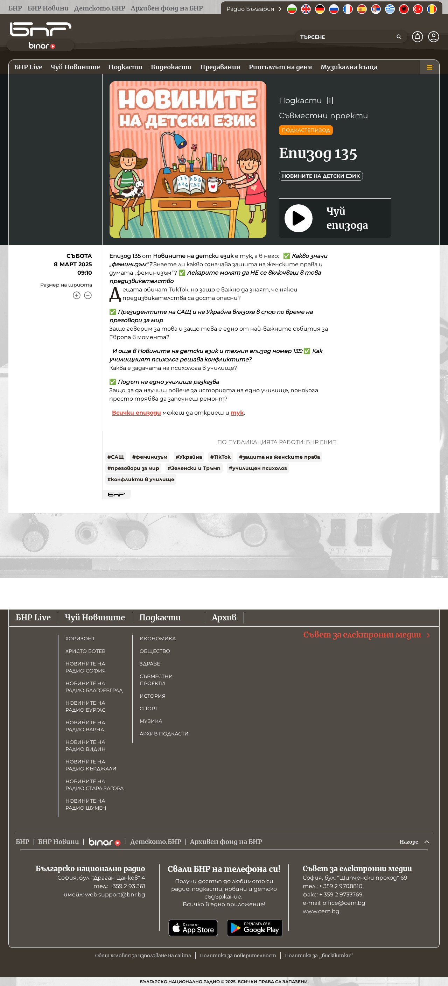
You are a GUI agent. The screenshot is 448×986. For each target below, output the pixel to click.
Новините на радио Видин (85, 744)
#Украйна (189, 457)
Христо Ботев (85, 649)
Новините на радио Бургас (85, 704)
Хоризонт (80, 637)
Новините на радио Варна (85, 724)
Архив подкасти (164, 732)
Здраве (150, 662)
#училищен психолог (258, 468)
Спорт (149, 707)
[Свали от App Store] (193, 928)
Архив (224, 616)
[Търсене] (399, 36)
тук (237, 412)
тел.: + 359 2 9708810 (333, 886)
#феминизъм (149, 457)
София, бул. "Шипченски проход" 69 (355, 877)
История (153, 694)
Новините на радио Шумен (85, 802)
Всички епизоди (136, 412)
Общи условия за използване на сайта (143, 955)
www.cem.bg (321, 911)
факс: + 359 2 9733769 (333, 894)
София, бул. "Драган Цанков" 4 (101, 877)
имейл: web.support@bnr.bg (104, 894)
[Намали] (88, 295)
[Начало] (40, 29)
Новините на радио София (85, 665)
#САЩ (115, 457)
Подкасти (300, 100)
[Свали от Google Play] (255, 928)
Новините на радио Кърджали (91, 763)
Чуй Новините (95, 616)
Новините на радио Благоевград (94, 685)
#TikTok (220, 457)
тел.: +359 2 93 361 (119, 886)
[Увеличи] (76, 295)
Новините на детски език (321, 176)
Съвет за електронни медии (367, 633)
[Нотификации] (418, 37)
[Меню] (429, 67)
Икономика (158, 637)
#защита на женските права (279, 457)
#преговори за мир (133, 468)
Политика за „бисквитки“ (319, 955)
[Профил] (434, 37)
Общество (155, 649)
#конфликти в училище (140, 479)
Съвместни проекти (323, 115)
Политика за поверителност (238, 955)
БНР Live (33, 616)
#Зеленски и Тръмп (194, 468)
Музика (151, 719)
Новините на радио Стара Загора (94, 783)
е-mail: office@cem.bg (334, 903)
